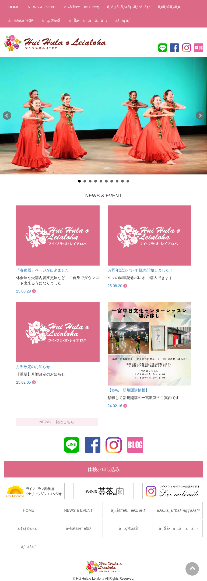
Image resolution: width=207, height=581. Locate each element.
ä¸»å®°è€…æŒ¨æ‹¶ (81, 7)
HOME (14, 7)
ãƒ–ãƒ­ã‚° (122, 20)
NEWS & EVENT (42, 7)
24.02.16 (115, 406)
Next (200, 115)
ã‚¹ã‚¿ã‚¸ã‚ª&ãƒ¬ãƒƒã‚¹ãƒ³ (128, 7)
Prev (7, 115)
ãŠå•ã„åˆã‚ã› (88, 20)
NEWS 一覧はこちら (56, 422)
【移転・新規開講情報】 (128, 390)
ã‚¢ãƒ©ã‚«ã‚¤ (169, 7)
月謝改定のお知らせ (33, 367)
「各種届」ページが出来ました (42, 270)
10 (128, 181)
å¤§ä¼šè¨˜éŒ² (20, 20)
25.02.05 (23, 382)
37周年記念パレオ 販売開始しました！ (140, 270)
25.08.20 (115, 286)
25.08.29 (23, 291)
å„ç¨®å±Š (50, 20)
